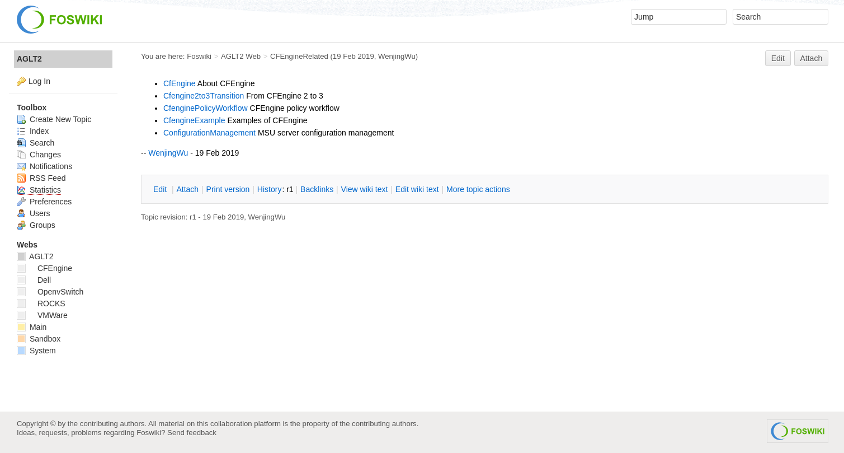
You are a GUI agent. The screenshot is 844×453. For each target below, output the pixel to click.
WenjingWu (397, 56)
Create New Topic (54, 119)
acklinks (316, 189)
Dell (34, 279)
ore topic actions (478, 189)
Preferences (44, 201)
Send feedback (191, 432)
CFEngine (44, 268)
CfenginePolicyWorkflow (205, 108)
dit (161, 189)
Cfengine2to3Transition (203, 95)
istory (269, 189)
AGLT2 (29, 58)
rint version (228, 189)
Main (31, 327)
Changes (39, 154)
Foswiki (199, 56)
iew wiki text (364, 189)
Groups (36, 225)
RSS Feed (41, 178)
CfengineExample (194, 120)
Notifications (44, 166)
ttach (187, 189)
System (36, 350)
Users (33, 213)
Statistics (39, 189)
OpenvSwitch (50, 291)
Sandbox (38, 338)
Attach (811, 58)
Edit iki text (417, 189)
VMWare (42, 315)
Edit (778, 58)
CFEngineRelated (299, 56)
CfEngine (179, 83)
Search (35, 142)
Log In (39, 81)
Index (33, 131)
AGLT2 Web (241, 56)
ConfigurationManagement (209, 132)
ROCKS (41, 303)
